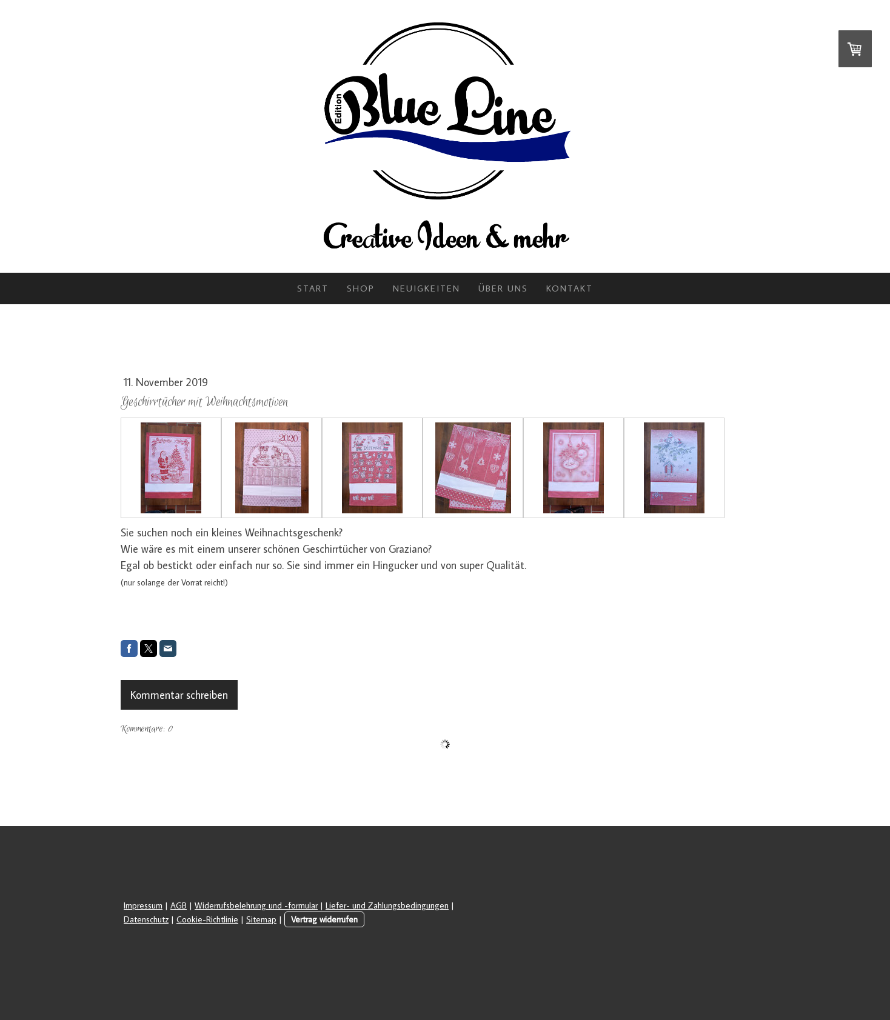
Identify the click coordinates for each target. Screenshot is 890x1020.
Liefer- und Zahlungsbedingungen (387, 905)
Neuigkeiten (426, 288)
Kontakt (569, 288)
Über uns (503, 288)
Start (313, 288)
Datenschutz (146, 919)
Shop (361, 288)
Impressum (143, 905)
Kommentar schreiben (179, 695)
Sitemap (261, 919)
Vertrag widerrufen (324, 919)
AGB (178, 905)
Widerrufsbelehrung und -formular (256, 905)
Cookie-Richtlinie (207, 919)
